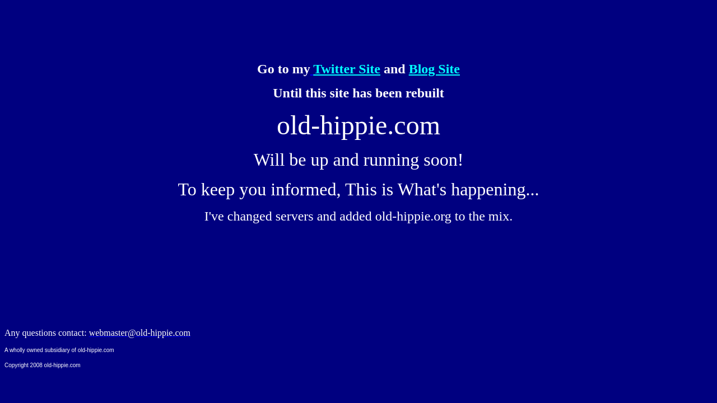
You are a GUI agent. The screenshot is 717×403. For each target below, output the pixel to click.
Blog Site (434, 69)
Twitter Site (346, 69)
